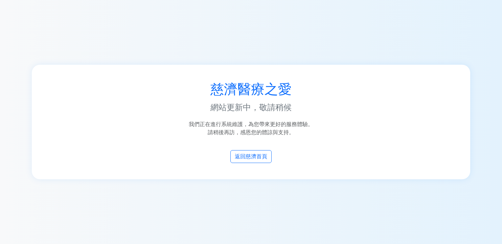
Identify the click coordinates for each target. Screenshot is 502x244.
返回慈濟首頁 (251, 156)
